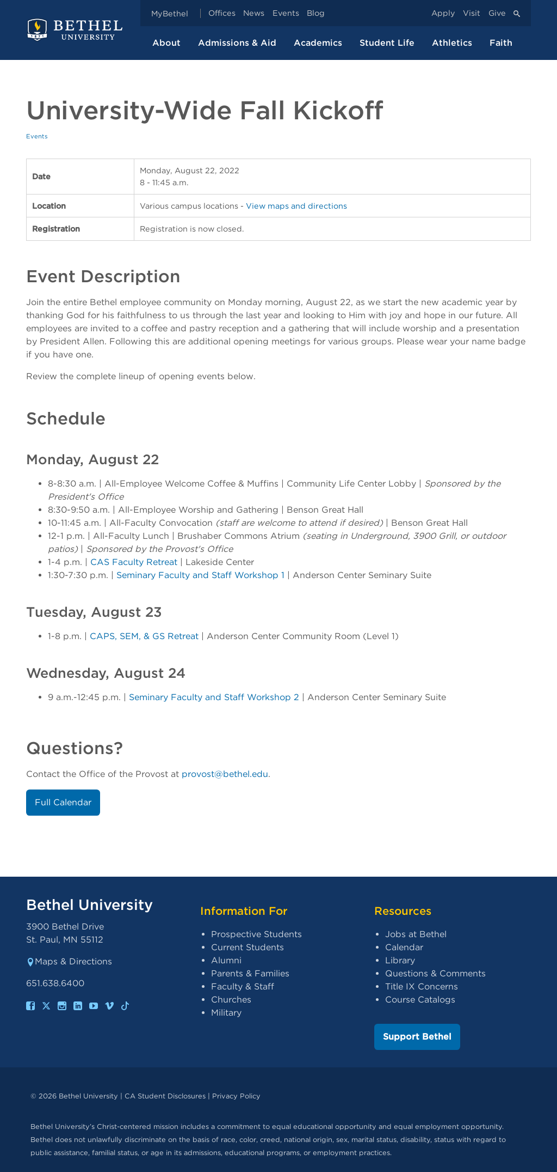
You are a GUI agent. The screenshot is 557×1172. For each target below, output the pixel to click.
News (253, 13)
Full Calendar (63, 802)
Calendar (404, 947)
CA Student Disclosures (165, 1096)
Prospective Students (256, 934)
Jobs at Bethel (416, 934)
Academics (318, 43)
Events (286, 13)
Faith (501, 43)
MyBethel (169, 13)
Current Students (247, 947)
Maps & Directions (69, 961)
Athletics (452, 43)
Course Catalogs (420, 999)
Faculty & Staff (242, 986)
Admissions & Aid (237, 43)
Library (400, 960)
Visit (471, 13)
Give (497, 13)
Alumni (226, 960)
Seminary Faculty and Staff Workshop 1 (200, 575)
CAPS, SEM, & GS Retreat (144, 636)
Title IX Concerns (421, 986)
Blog (316, 13)
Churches (231, 999)
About (166, 43)
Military (226, 1012)
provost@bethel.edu (225, 774)
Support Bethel (417, 1036)
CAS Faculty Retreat (133, 562)
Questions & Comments (435, 973)
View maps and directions (296, 205)
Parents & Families (250, 973)
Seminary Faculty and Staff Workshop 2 (214, 697)
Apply (443, 13)
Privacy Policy (236, 1096)
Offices (222, 13)
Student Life (387, 43)
